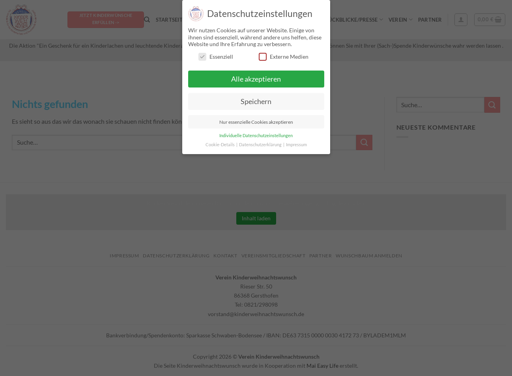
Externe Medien (283, 56)
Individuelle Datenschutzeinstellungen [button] (256, 135)
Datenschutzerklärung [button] (260, 144)
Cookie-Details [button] (220, 144)
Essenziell (215, 56)
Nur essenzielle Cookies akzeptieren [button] (256, 122)
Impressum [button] (296, 144)
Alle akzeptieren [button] (256, 79)
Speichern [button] (256, 101)
